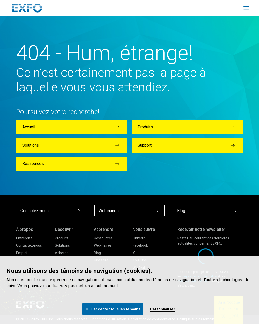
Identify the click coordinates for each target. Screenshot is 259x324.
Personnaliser (162, 309)
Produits (61, 238)
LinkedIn (139, 238)
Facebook (140, 245)
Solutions (62, 245)
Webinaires (103, 245)
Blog (97, 253)
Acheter (61, 253)
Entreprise (24, 238)
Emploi (21, 253)
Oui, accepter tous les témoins (112, 309)
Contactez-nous (29, 245)
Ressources (103, 238)
